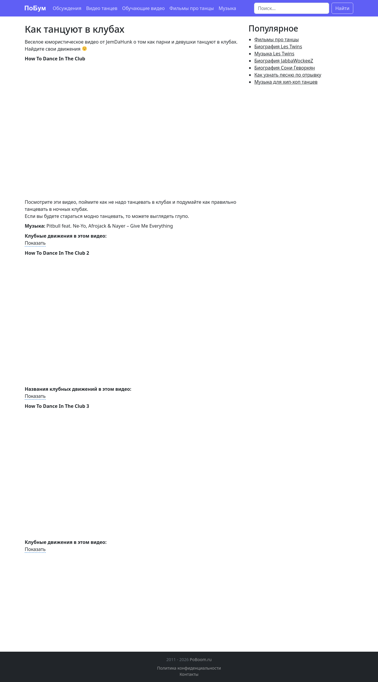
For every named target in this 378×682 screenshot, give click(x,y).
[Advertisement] (74, 597)
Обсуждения (67, 8)
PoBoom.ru (201, 659)
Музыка (227, 8)
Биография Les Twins (278, 46)
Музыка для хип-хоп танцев (286, 82)
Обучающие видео (143, 8)
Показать (35, 243)
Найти (342, 8)
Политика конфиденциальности (189, 668)
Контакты (189, 674)
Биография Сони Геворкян (284, 67)
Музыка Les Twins (274, 53)
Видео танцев (101, 8)
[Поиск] (291, 8)
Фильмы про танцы (192, 8)
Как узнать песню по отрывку (287, 75)
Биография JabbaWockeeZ (283, 60)
